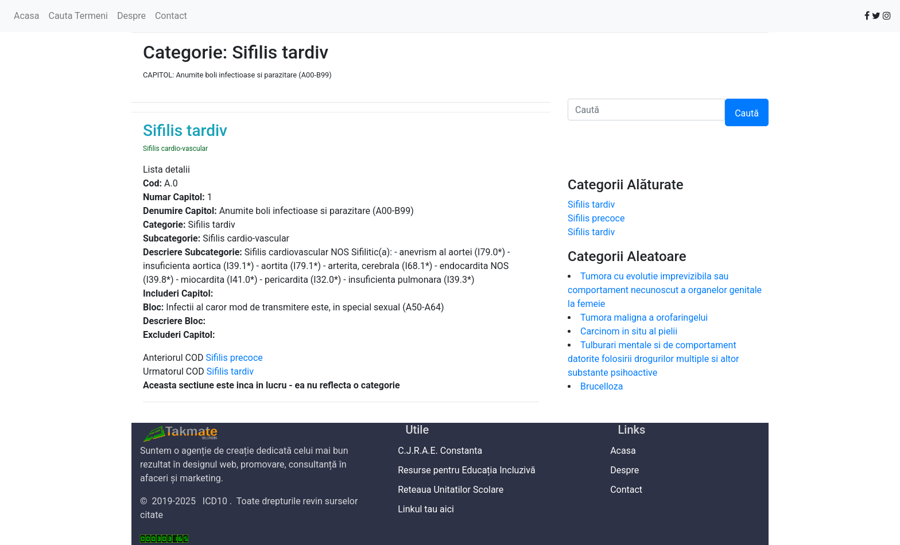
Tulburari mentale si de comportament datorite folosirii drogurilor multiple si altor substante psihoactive (653, 359)
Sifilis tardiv (230, 371)
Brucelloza (601, 386)
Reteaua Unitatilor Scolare (455, 489)
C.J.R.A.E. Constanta (444, 450)
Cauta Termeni (77, 15)
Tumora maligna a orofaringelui (646, 317)
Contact (171, 15)
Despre (131, 15)
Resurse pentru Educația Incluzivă (471, 470)
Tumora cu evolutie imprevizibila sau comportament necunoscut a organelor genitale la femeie (665, 290)
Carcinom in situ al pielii (628, 331)
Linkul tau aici (430, 509)
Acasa (26, 15)
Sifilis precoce (233, 357)
